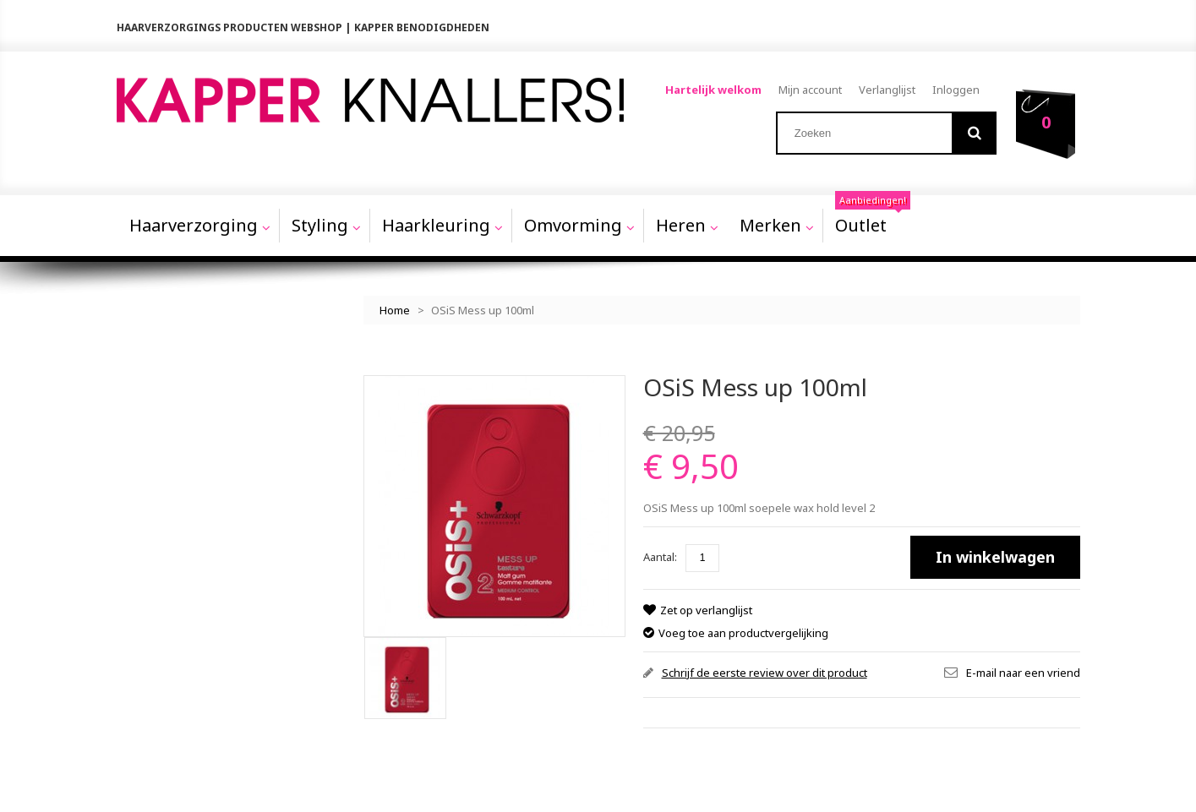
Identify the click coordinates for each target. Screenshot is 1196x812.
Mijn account (811, 89)
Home (395, 303)
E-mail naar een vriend (1023, 665)
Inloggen (956, 89)
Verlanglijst (888, 89)
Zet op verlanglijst (705, 603)
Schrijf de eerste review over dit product (764, 665)
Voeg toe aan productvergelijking (743, 625)
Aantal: (660, 550)
